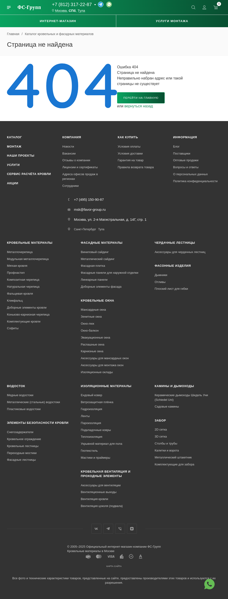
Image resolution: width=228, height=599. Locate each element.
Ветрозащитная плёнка (97, 402)
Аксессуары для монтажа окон (102, 365)
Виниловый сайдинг (95, 252)
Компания (71, 137)
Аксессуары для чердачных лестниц (180, 252)
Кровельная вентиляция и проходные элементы (105, 474)
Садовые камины (167, 406)
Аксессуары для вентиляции (101, 485)
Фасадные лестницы (21, 459)
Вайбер (120, 529)
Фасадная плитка (93, 265)
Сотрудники (70, 186)
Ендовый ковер (91, 395)
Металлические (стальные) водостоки (33, 402)
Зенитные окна (91, 316)
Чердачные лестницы (175, 242)
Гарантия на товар (131, 160)
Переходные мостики (22, 453)
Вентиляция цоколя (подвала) (102, 506)
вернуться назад (138, 106)
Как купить (128, 137)
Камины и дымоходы (174, 386)
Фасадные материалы (101, 242)
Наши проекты (20, 155)
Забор (160, 420)
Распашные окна (92, 344)
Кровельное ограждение (24, 439)
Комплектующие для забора (174, 464)
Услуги (13, 165)
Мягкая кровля (17, 265)
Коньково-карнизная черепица (28, 314)
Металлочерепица (20, 252)
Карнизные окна (92, 351)
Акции (12, 183)
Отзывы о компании (76, 160)
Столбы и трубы (166, 443)
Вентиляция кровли (94, 499)
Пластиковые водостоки (24, 409)
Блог (176, 146)
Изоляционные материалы (106, 386)
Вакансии (69, 153)
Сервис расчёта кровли (29, 174)
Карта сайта (114, 566)
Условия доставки (130, 153)
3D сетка (161, 436)
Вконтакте (96, 529)
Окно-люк (87, 323)
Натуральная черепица (23, 286)
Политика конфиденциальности (195, 181)
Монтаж (14, 146)
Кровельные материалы (29, 242)
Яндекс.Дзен (132, 529)
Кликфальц (15, 300)
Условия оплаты (129, 146)
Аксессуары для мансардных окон (105, 358)
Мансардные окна (93, 309)
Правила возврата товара (136, 167)
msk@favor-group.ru (90, 209)
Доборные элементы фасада (101, 286)
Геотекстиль (89, 450)
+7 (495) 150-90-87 (89, 199)
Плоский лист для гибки (171, 288)
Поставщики (181, 153)
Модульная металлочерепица (28, 259)
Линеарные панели (94, 279)
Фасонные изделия (173, 265)
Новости (68, 146)
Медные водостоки (20, 395)
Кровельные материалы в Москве (90, 551)
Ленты (85, 416)
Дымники (161, 275)
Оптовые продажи (185, 160)
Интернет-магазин (58, 21)
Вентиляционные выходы (98, 492)
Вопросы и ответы (185, 167)
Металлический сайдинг (97, 259)
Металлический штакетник (173, 457)
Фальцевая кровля (20, 293)
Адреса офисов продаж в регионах (80, 176)
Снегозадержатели (20, 432)
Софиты (13, 328)
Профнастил (16, 272)
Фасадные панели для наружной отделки (109, 272)
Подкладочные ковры (96, 430)
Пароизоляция (91, 423)
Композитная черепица (23, 279)
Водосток (16, 386)
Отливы (160, 282)
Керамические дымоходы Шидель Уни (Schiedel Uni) (181, 397)
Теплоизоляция (91, 436)
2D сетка (161, 429)
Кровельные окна (97, 300)
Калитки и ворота (167, 450)
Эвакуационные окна (95, 337)
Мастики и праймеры (95, 457)
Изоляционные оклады (97, 372)
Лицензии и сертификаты (80, 167)
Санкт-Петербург (85, 229)
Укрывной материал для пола (101, 443)
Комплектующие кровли (23, 321)
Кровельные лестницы (23, 446)
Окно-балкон (90, 330)
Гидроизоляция (91, 409)
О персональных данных (190, 174)
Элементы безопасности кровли (37, 423)
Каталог (14, 137)
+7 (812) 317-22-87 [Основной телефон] (72, 4)
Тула (101, 229)
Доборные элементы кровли (26, 307)
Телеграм (108, 529)
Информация (185, 137)
